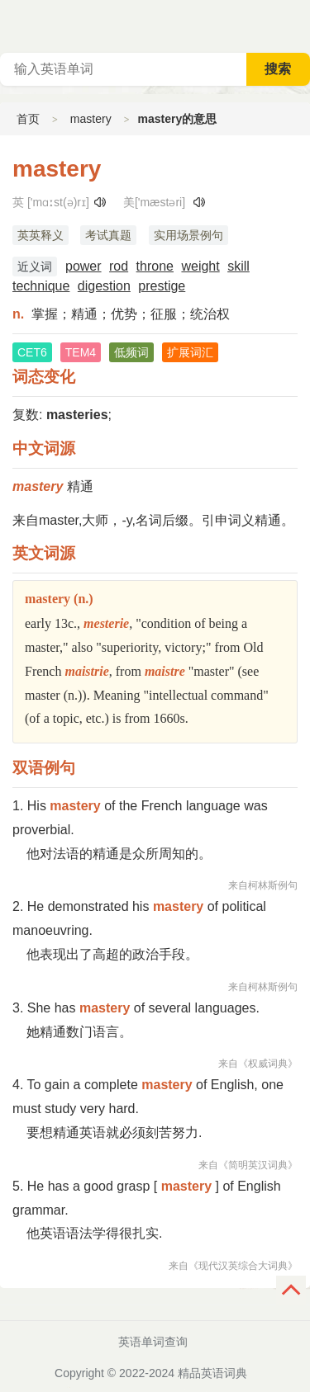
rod (118, 266)
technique (40, 286)
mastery (91, 119)
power (83, 266)
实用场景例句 (188, 235)
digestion (104, 286)
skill (238, 266)
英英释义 (40, 235)
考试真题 (108, 235)
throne (155, 266)
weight (200, 266)
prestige (161, 286)
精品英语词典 (212, 1373)
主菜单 (297, 25)
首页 (28, 119)
